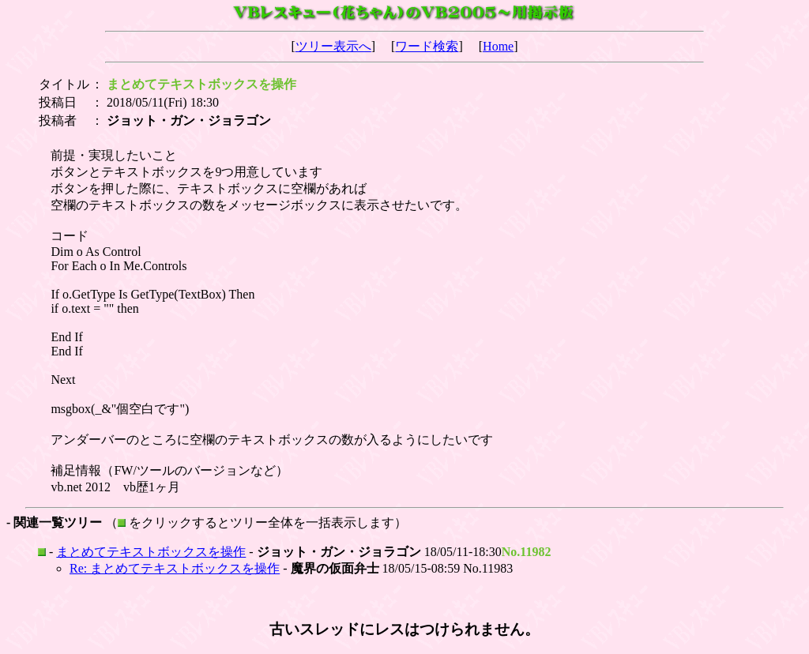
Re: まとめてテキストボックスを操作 (175, 568)
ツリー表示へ (333, 46)
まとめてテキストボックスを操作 (151, 551)
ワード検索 (426, 46)
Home (498, 46)
